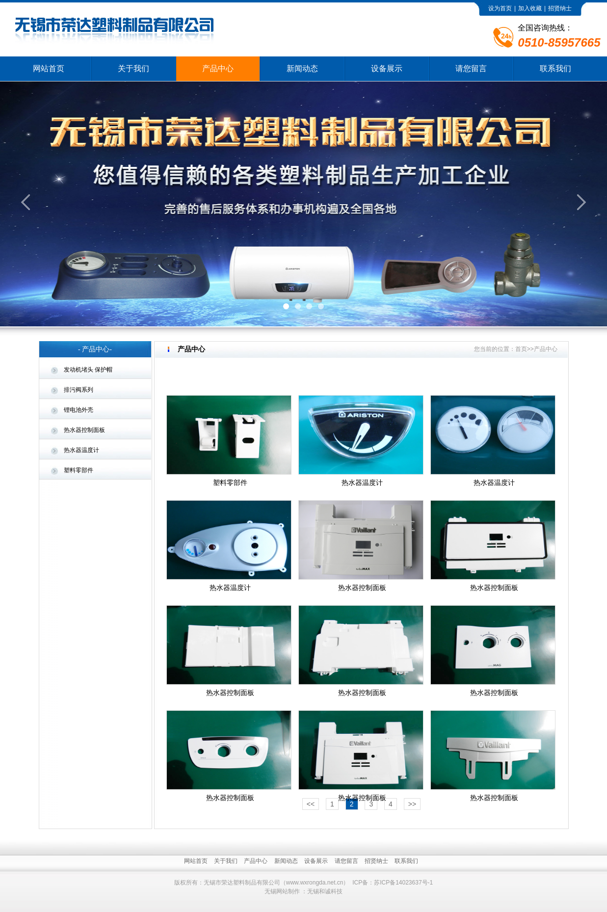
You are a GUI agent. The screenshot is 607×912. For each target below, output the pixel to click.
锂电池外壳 (78, 409)
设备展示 (386, 68)
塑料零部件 (78, 470)
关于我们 (133, 68)
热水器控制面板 (84, 430)
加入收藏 (530, 8)
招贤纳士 (560, 8)
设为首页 (500, 8)
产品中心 (218, 68)
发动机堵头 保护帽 (88, 369)
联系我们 (555, 68)
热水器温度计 (81, 450)
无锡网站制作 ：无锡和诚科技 (303, 891)
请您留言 (471, 68)
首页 (521, 349)
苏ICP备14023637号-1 (403, 882)
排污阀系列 (78, 389)
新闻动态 (302, 68)
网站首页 (48, 68)
